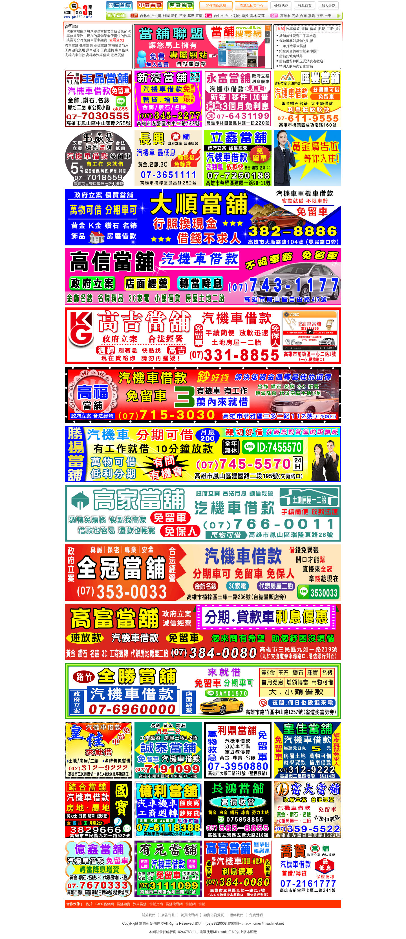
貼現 (321, 29)
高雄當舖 (100, 45)
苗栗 (182, 16)
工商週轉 (107, 50)
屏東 (319, 16)
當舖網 (191, 904)
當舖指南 (156, 904)
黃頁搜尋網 (189, 915)
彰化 (236, 16)
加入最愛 (328, 6)
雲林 (253, 16)
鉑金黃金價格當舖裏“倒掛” (299, 51)
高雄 (295, 16)
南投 (245, 16)
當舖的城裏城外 (291, 56)
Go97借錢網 (104, 904)
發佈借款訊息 (216, 6)
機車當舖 (86, 45)
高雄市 (285, 16)
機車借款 (122, 50)
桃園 (166, 16)
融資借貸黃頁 (214, 915)
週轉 (304, 29)
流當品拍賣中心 (251, 6)
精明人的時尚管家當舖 (296, 66)
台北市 (145, 16)
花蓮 (261, 16)
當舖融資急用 (118, 45)
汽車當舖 (71, 26)
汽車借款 (293, 29)
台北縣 (156, 16)
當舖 (280, 29)
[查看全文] (116, 40)
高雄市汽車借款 (98, 55)
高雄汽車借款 (75, 55)
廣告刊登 (168, 915)
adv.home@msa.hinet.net (264, 923)
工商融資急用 (75, 50)
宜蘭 (199, 16)
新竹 (174, 16)
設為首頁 (305, 6)
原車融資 (93, 50)
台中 (228, 16)
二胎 (330, 29)
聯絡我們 (236, 915)
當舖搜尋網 (174, 904)
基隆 (190, 16)
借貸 (89, 904)
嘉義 (311, 16)
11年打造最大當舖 (292, 46)
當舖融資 (123, 904)
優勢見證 (281, 6)
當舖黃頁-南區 (150, 923)
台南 (303, 16)
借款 (313, 29)
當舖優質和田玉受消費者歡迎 (301, 61)
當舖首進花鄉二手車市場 (297, 36)
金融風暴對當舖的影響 (296, 41)
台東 (328, 16)
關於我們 (148, 915)
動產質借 (117, 55)
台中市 (219, 16)
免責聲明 (256, 915)
